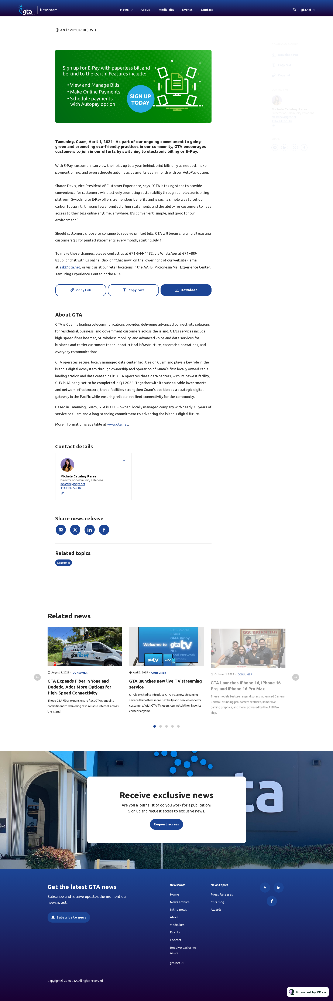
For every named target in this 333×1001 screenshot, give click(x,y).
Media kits (166, 9)
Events (187, 9)
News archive (180, 902)
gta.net (306, 9)
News (124, 9)
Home (174, 894)
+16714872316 (71, 488)
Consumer (63, 562)
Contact (207, 9)
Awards (216, 909)
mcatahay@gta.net (73, 484)
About (145, 9)
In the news (178, 909)
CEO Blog (217, 902)
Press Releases (222, 894)
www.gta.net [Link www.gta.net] (117, 424)
